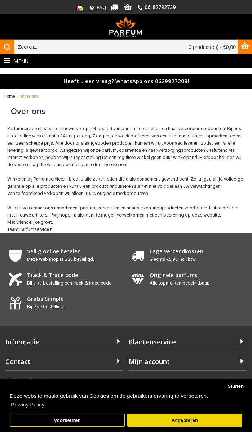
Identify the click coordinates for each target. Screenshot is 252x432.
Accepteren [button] (185, 420)
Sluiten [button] (235, 386)
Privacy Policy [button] (27, 404)
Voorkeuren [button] (67, 420)
